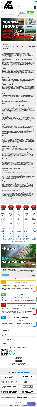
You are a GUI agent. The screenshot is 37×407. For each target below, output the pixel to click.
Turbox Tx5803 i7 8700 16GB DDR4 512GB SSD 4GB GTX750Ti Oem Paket (11, 217)
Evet (30, 12)
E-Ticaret (14, 405)
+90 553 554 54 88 (21, 347)
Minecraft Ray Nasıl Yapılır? (8, 269)
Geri (18, 15)
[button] (12, 241)
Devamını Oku (5, 275)
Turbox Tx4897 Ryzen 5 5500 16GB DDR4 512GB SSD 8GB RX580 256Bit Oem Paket (18, 219)
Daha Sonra (22, 12)
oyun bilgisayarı (16, 195)
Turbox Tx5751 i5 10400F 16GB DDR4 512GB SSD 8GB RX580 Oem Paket (3, 217)
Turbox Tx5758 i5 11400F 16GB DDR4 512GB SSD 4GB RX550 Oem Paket (26, 217)
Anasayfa (3, 11)
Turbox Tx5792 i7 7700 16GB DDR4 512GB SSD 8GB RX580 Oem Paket (34, 217)
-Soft (10, 405)
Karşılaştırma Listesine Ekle (3, 236)
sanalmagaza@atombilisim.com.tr (18, 363)
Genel (3, 50)
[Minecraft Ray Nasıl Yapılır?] (18, 256)
